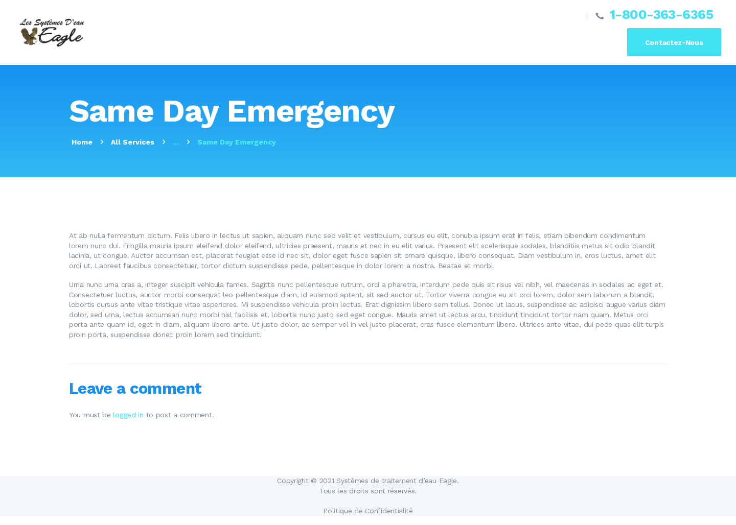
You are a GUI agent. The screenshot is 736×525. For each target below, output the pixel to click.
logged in (128, 415)
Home (82, 142)
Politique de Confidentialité (368, 511)
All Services (132, 142)
